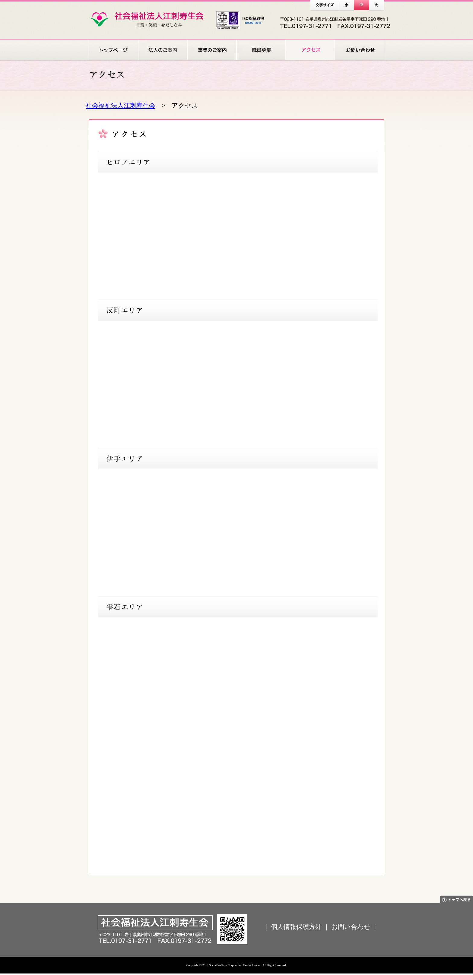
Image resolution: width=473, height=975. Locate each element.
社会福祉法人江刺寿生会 (120, 105)
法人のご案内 (162, 49)
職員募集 (260, 49)
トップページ (113, 49)
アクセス (310, 49)
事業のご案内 (211, 49)
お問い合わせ (359, 49)
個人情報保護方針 (296, 926)
